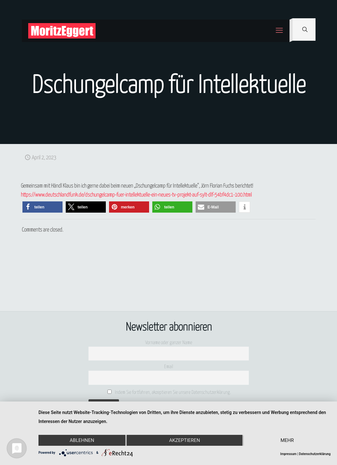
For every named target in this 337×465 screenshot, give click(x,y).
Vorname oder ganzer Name (168, 342)
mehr (287, 440)
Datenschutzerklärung (315, 454)
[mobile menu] (279, 30)
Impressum (288, 454)
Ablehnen (82, 440)
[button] (42, 207)
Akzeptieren (184, 440)
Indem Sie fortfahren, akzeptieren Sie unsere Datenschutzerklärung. (169, 392)
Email (168, 366)
